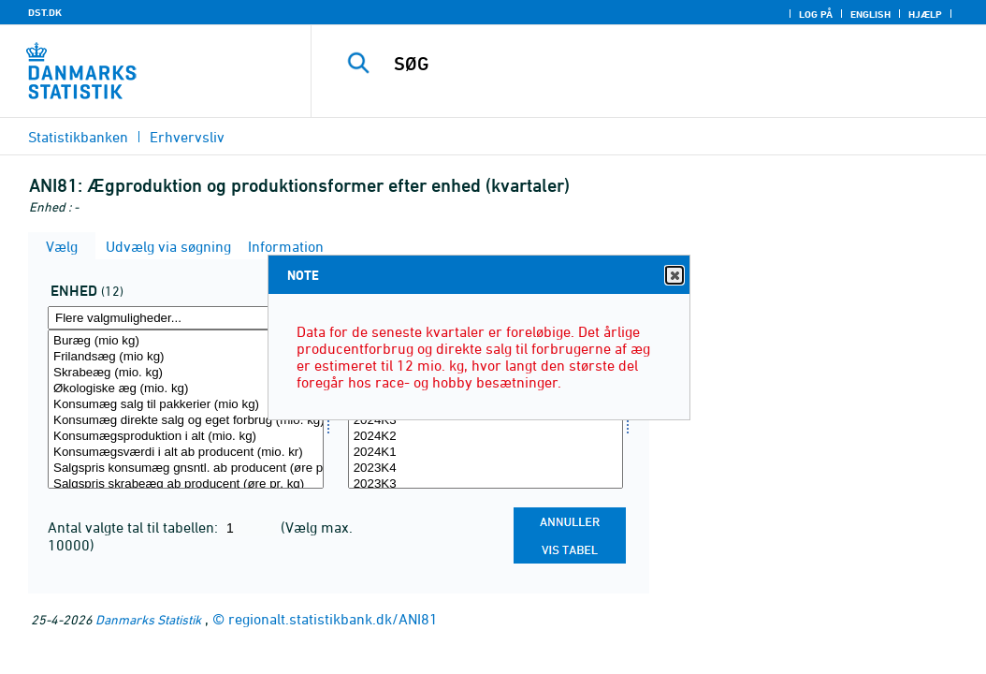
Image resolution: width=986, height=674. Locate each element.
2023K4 (486, 468)
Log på (816, 14)
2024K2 (486, 437)
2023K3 (486, 484)
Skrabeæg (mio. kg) (185, 373)
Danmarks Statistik (148, 619)
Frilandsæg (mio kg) (185, 357)
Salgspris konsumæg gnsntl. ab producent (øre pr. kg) (185, 468)
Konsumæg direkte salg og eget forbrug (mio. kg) (185, 421)
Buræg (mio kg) (185, 341)
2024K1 (486, 453)
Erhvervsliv (187, 136)
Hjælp (925, 14)
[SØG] (653, 63)
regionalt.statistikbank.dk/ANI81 (333, 618)
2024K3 (486, 421)
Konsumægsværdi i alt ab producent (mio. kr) (185, 453)
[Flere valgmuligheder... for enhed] (186, 318)
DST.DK (45, 12)
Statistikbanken (78, 136)
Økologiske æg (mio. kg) (185, 389)
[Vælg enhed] (186, 409)
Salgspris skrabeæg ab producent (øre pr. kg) (185, 484)
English (870, 14)
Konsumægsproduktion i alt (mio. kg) (185, 437)
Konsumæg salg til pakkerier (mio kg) (185, 405)
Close (673, 276)
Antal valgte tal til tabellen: (135, 527)
